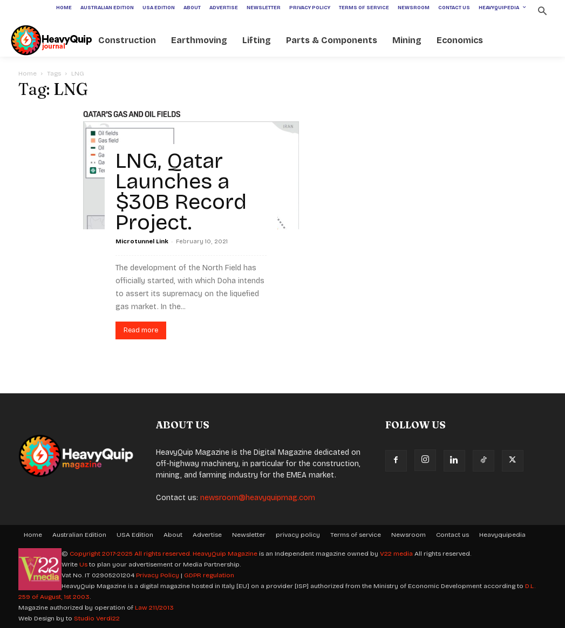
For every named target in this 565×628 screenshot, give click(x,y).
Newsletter (249, 534)
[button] (542, 12)
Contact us (452, 534)
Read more (141, 330)
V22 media (396, 553)
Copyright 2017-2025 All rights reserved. (131, 553)
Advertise (207, 534)
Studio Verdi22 (97, 618)
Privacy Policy (157, 575)
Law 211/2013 (154, 607)
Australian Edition (79, 534)
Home (27, 73)
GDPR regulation (209, 575)
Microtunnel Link (141, 241)
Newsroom (408, 534)
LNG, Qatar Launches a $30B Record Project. (181, 191)
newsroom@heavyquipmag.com (257, 497)
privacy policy (298, 534)
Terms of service (355, 534)
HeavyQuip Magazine (225, 553)
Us (83, 564)
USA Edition (135, 534)
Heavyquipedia (502, 534)
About (173, 534)
